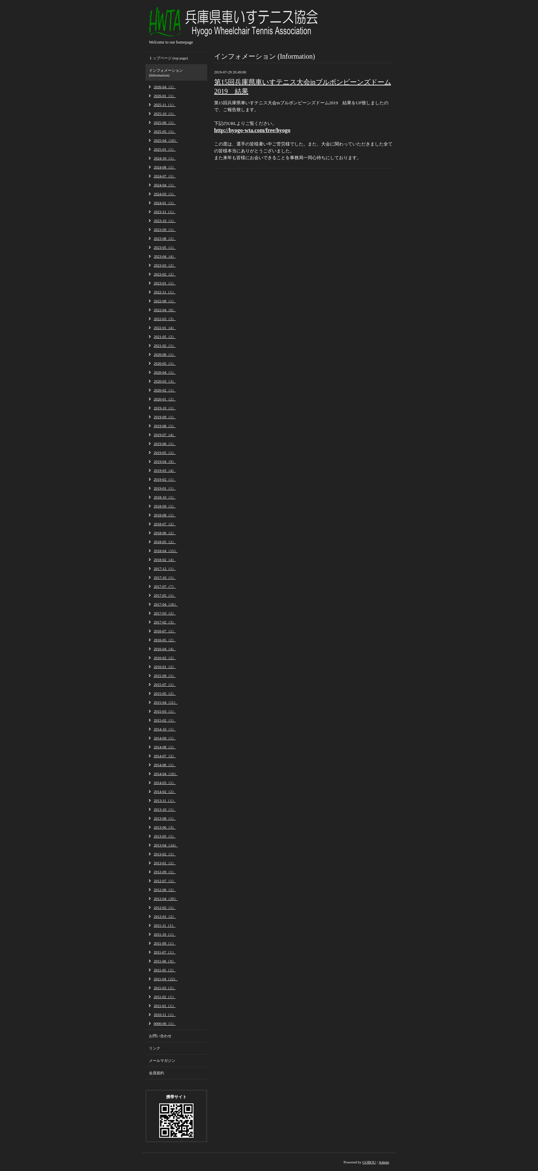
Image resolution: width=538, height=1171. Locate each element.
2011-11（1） (164, 925)
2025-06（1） (165, 122)
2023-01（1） (165, 283)
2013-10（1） (165, 809)
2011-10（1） (165, 934)
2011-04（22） (165, 979)
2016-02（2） (165, 658)
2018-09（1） (165, 506)
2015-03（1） (165, 711)
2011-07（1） (165, 952)
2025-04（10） (166, 140)
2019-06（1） (165, 444)
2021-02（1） (165, 345)
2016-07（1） (165, 631)
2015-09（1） (165, 676)
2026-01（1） (165, 96)
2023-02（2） (165, 274)
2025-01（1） (165, 149)
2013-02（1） (165, 854)
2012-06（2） (165, 890)
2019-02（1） (165, 479)
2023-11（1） (165, 212)
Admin (383, 1162)
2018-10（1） (165, 497)
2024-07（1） (165, 176)
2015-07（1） (165, 684)
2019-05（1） (165, 452)
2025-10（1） (165, 114)
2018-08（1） (165, 515)
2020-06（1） (165, 354)
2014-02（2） (165, 791)
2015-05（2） (165, 693)
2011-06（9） (165, 961)
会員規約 (156, 1073)
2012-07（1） (165, 881)
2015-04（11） (165, 702)
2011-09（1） (165, 943)
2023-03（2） (165, 265)
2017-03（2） (165, 613)
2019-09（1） (165, 417)
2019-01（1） (165, 488)
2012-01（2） (165, 916)
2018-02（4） (165, 560)
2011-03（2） (165, 988)
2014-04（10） (166, 774)
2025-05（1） (165, 131)
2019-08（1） (165, 426)
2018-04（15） (166, 551)
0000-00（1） (165, 1023)
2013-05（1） (165, 836)
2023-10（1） (165, 221)
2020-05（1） (165, 363)
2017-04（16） (166, 604)
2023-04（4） (165, 256)
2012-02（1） (165, 907)
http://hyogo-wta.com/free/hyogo (252, 130)
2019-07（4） (165, 435)
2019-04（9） (165, 461)
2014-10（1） (165, 729)
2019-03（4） (165, 470)
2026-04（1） (165, 87)
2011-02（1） (165, 997)
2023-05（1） (165, 247)
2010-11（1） (165, 1014)
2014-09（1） (165, 738)
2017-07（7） (165, 586)
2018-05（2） (165, 542)
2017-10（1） (165, 577)
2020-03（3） (165, 381)
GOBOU (369, 1162)
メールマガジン (162, 1060)
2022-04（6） (165, 310)
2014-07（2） (165, 756)
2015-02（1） (165, 720)
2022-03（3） (165, 319)
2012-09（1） (165, 872)
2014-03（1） (165, 783)
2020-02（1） (165, 390)
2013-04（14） (166, 845)
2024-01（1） (165, 203)
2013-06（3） (165, 827)
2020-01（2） (165, 399)
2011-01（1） (165, 1006)
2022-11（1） (165, 292)
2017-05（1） (165, 595)
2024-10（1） (165, 158)
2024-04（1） (165, 185)
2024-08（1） (165, 167)
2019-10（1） (165, 408)
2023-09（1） (165, 229)
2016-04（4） (165, 649)
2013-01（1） (165, 863)
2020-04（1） (165, 372)
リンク (154, 1048)
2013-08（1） (165, 818)
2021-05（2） (165, 337)
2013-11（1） (165, 800)
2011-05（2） (165, 970)
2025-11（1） (165, 105)
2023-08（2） (165, 238)
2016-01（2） (165, 667)
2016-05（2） (165, 640)
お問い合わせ (160, 1036)
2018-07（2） (165, 524)
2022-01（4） (165, 328)
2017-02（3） (165, 622)
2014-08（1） (165, 747)
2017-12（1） (165, 568)
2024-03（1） (165, 194)
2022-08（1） (165, 301)
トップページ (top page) (168, 58)
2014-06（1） (165, 765)
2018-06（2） (165, 533)
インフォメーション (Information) (166, 72)
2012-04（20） (166, 899)
